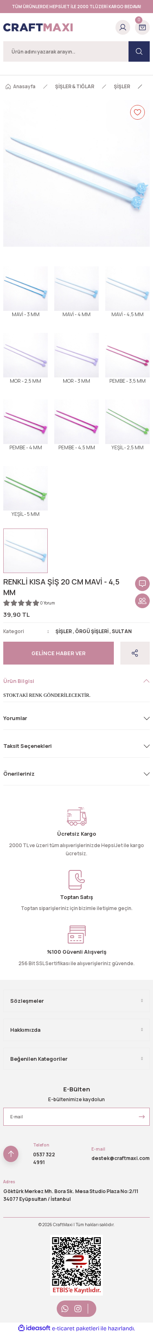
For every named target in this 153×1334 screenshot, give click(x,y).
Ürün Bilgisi (18, 681)
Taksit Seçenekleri (27, 746)
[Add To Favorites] (137, 112)
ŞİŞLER (63, 631)
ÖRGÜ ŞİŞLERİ (92, 631)
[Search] (76, 51)
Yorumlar (15, 718)
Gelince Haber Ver (58, 653)
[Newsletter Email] (76, 1117)
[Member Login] (122, 27)
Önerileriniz (19, 773)
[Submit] (142, 1117)
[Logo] (38, 27)
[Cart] (142, 27)
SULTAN (122, 631)
